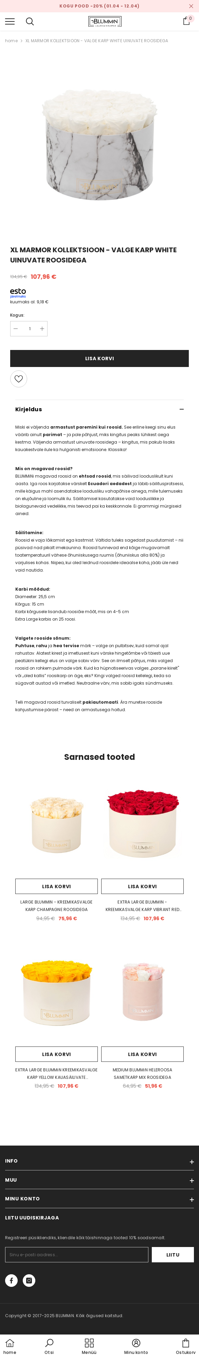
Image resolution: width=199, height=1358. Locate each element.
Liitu (173, 1254)
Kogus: (17, 315)
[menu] (10, 21)
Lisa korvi (99, 358)
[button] (49, 1347)
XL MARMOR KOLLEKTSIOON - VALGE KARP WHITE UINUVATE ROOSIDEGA (96, 41)
